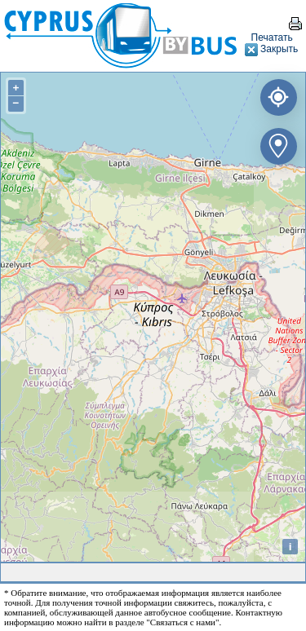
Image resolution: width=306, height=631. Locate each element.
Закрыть (272, 49)
